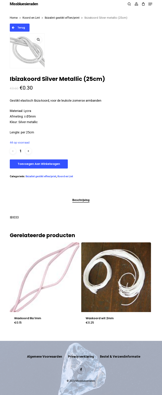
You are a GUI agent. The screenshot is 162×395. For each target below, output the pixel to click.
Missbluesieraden (24, 4)
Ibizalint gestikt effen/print (62, 17)
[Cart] (143, 4)
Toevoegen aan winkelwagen (39, 164)
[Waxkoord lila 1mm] (45, 277)
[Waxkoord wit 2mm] (116, 277)
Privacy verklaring (81, 356)
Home (14, 17)
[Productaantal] (21, 151)
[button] (150, 4)
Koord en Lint (31, 17)
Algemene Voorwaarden (44, 356)
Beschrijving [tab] (80, 200)
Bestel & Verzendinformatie (120, 356)
